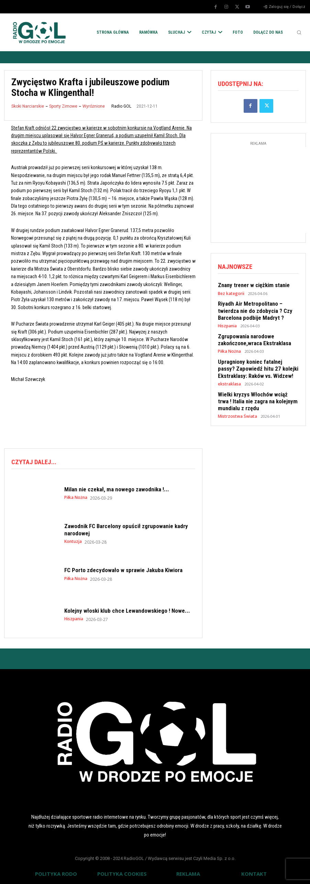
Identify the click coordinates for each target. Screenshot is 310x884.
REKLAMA (188, 873)
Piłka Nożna (75, 497)
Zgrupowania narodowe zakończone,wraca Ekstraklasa (251, 335)
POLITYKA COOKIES (122, 873)
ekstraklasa (229, 376)
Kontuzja (73, 541)
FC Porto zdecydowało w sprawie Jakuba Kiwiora (123, 569)
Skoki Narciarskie (27, 106)
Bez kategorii (230, 292)
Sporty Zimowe (63, 106)
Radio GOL (121, 106)
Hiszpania (73, 618)
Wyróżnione (93, 106)
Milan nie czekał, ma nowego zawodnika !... (116, 488)
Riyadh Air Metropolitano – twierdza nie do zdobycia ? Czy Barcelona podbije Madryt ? (257, 308)
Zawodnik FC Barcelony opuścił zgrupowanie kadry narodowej (126, 529)
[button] (299, 32)
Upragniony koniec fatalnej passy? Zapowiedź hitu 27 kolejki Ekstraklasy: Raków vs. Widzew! (255, 362)
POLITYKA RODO (56, 873)
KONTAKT (254, 873)
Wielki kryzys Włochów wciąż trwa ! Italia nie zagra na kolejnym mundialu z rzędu (258, 392)
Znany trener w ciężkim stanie (251, 284)
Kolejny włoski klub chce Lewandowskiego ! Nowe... (127, 610)
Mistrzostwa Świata (236, 406)
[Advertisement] (129, 414)
